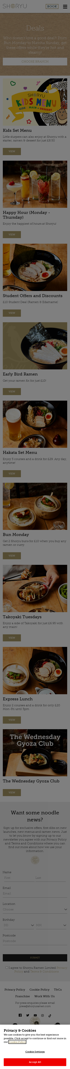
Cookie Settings (35, 1051)
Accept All (35, 1062)
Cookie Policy (17, 1042)
